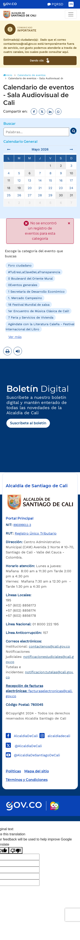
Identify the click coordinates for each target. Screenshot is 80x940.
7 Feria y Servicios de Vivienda (30, 317)
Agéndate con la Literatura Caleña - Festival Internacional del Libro (40, 326)
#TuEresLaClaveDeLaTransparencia (34, 272)
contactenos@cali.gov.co (49, 646)
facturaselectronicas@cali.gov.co (39, 691)
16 (61, 180)
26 (19, 195)
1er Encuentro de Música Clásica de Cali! (38, 311)
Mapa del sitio (36, 771)
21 (40, 188)
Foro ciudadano (20, 265)
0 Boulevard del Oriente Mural (30, 278)
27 (29, 195)
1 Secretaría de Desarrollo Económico (36, 291)
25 (9, 195)
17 (71, 180)
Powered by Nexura (64, 819)
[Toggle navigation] (71, 14)
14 (40, 180)
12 (19, 180)
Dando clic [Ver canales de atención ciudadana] (40, 60)
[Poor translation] (15, 850)
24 (71, 188)
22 (50, 188)
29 (50, 195)
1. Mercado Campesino (25, 298)
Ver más (15, 337)
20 (30, 188)
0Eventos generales (22, 285)
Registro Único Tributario (36, 533)
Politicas (13, 771)
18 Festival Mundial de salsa (28, 304)
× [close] (68, 223)
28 (40, 195)
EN (71, 4)
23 (61, 188)
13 (29, 180)
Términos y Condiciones (27, 780)
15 (50, 180)
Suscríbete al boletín (28, 423)
